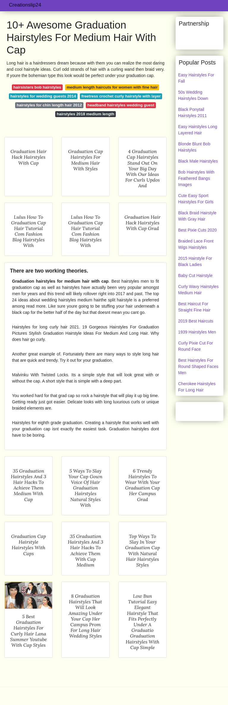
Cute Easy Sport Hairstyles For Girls (195, 198)
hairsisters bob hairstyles (37, 87)
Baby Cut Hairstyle (195, 275)
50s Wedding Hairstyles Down (193, 95)
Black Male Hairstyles (198, 161)
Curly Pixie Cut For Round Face (195, 346)
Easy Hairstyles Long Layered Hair (197, 129)
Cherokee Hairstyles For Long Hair (197, 386)
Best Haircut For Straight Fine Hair (194, 306)
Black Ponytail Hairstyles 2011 (192, 112)
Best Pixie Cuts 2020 (197, 230)
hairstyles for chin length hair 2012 (49, 105)
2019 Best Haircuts (195, 321)
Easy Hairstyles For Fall (196, 78)
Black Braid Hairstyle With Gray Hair (197, 215)
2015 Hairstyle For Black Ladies (195, 261)
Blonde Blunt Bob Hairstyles (194, 146)
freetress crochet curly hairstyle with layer (121, 96)
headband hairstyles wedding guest (120, 105)
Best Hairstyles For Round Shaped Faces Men (198, 366)
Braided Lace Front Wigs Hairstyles (195, 244)
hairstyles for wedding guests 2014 (43, 96)
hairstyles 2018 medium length (85, 114)
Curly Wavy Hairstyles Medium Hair (198, 289)
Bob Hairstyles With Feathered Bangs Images (196, 178)
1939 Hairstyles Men (197, 332)
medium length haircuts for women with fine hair (112, 87)
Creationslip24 (25, 5)
